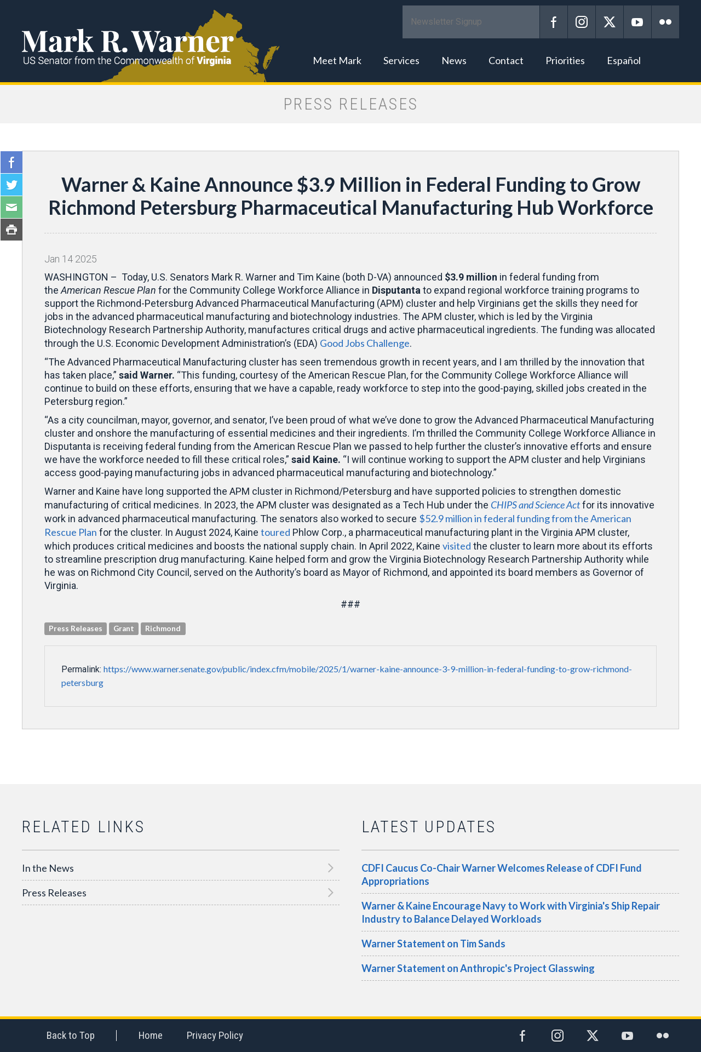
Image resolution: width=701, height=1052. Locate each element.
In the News (48, 868)
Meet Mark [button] (337, 60)
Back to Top (71, 1035)
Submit (525, 21)
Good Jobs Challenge (365, 343)
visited (457, 546)
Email (11, 207)
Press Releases (54, 893)
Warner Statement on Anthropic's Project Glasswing (478, 968)
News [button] (454, 60)
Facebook (553, 21)
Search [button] (665, 60)
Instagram (581, 21)
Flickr (665, 21)
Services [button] (401, 60)
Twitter (609, 21)
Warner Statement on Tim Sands (433, 943)
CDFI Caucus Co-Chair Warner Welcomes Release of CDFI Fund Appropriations (501, 874)
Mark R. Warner (350, 41)
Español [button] (624, 60)
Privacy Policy (215, 1035)
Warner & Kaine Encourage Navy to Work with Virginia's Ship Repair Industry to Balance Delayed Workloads (510, 912)
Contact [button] (506, 60)
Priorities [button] (565, 60)
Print (11, 230)
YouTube (637, 21)
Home (151, 1035)
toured (275, 532)
